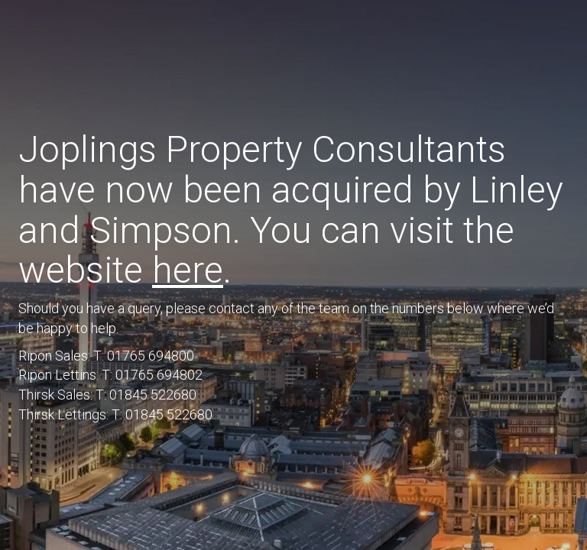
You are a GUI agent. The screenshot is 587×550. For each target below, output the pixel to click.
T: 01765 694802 (152, 375)
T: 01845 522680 (146, 395)
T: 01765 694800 (143, 356)
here (187, 270)
